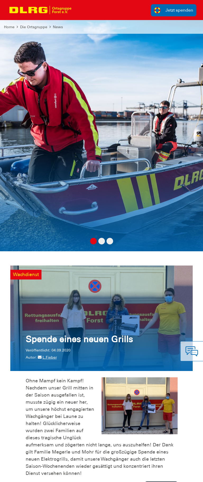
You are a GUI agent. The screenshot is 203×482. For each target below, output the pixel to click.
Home (9, 27)
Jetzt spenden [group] (173, 10)
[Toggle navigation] (81, 10)
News (58, 27)
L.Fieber (47, 357)
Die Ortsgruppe (33, 27)
